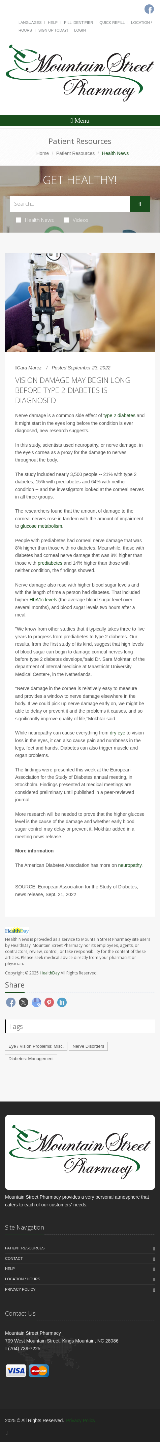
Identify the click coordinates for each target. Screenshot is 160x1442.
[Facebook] (7, 1433)
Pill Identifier (78, 23)
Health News (35, 219)
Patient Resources (75, 153)
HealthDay (50, 973)
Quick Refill (112, 23)
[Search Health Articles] (70, 204)
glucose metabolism (41, 526)
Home (42, 153)
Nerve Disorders (88, 1046)
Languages (30, 23)
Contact (14, 1258)
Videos (76, 219)
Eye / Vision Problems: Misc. (36, 1046)
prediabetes (51, 563)
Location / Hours (22, 1279)
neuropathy (129, 865)
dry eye (117, 732)
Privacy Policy (20, 1289)
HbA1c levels (43, 599)
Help (53, 23)
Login (80, 30)
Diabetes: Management (31, 1058)
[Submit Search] (140, 204)
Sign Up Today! (53, 30)
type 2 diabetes (119, 415)
